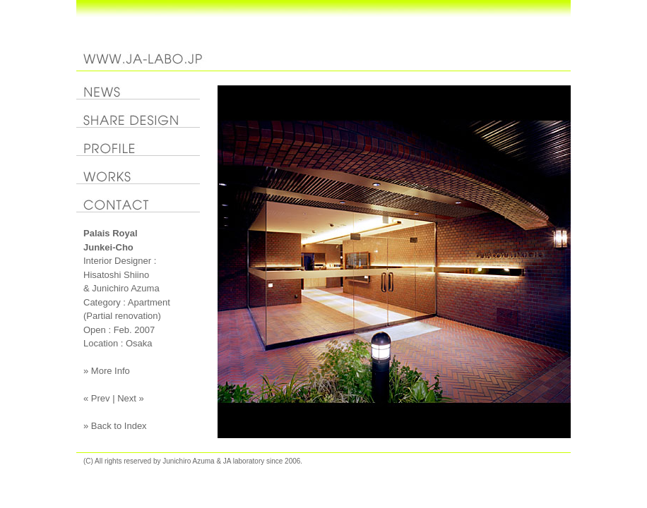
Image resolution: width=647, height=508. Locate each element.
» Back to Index (115, 426)
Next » (130, 398)
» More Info (106, 370)
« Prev (96, 398)
